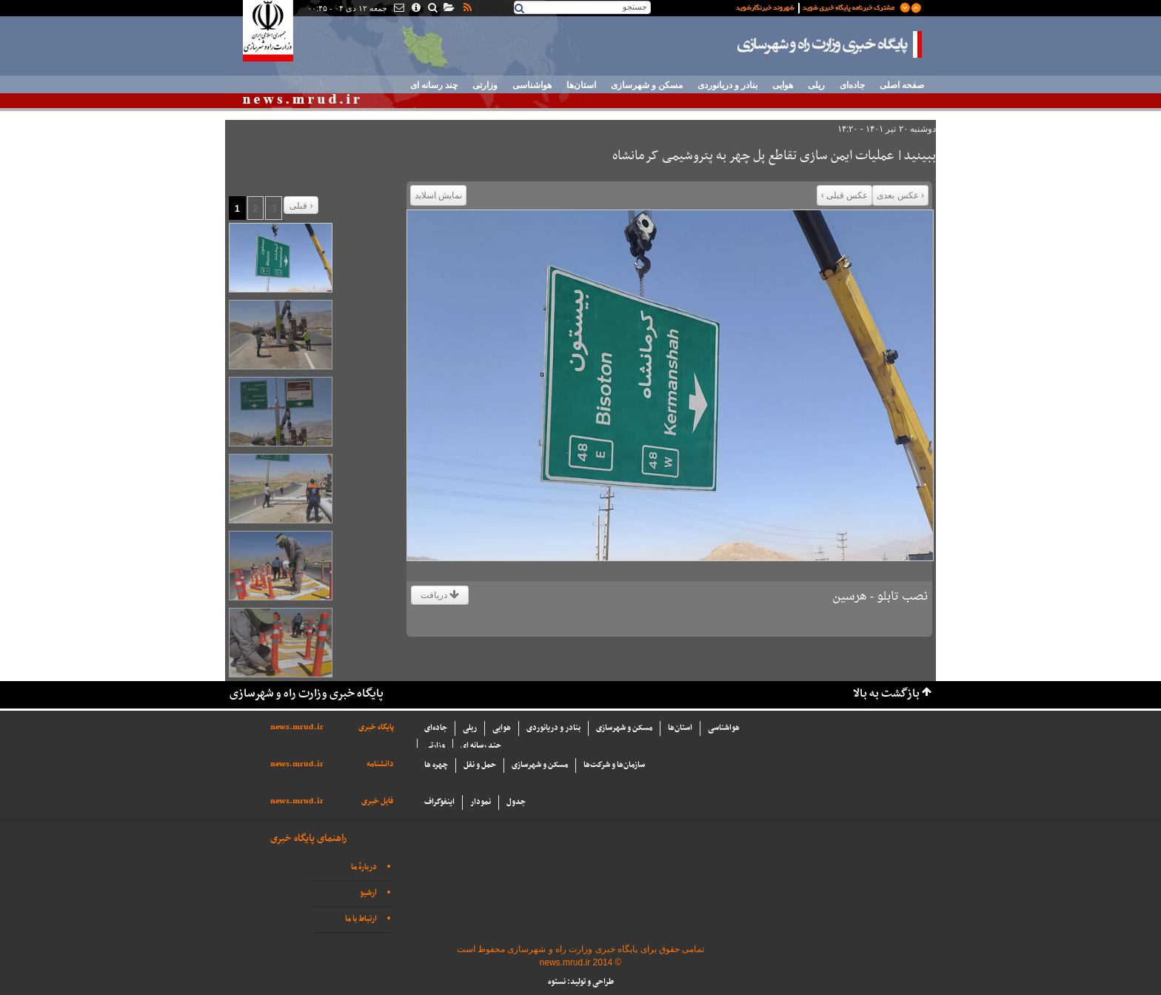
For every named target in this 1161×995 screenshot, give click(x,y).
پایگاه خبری (376, 727)
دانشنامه (380, 764)
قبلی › (301, 206)
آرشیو (368, 893)
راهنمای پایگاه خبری (308, 838)
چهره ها (436, 765)
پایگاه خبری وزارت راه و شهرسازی (830, 44)
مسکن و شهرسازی (647, 85)
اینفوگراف (439, 802)
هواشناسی (532, 85)
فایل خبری (377, 801)
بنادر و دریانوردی (727, 85)
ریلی (816, 85)
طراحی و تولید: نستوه (581, 982)
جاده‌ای (852, 85)
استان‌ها (581, 85)
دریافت (440, 595)
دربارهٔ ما (364, 867)
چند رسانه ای (434, 85)
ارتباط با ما (361, 919)
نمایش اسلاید (438, 195)
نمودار (480, 802)
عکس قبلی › (845, 195)
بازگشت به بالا (886, 694)
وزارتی (485, 85)
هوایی (782, 85)
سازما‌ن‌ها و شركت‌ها (614, 765)
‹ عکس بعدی (900, 195)
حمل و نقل (480, 765)
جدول (516, 802)
